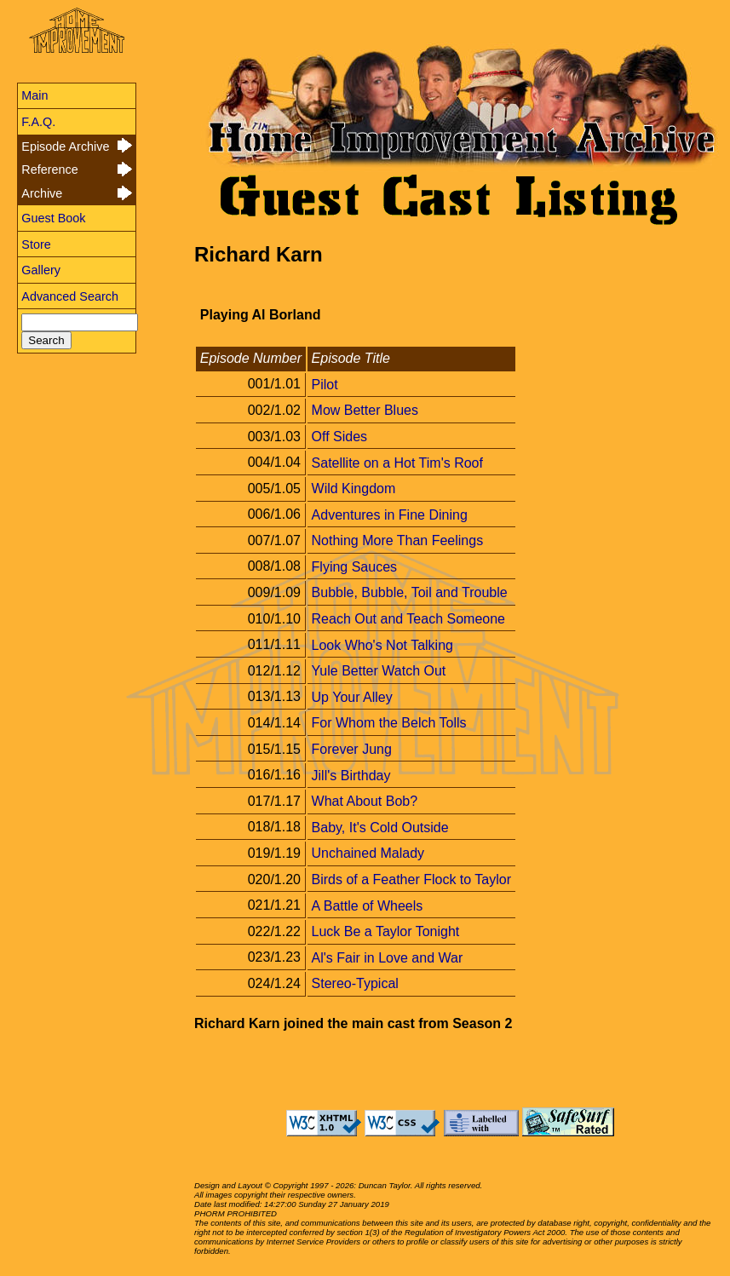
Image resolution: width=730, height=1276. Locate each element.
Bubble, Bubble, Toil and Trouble (410, 592)
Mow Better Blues (365, 410)
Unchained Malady (368, 853)
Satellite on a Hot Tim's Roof (397, 462)
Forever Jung (352, 749)
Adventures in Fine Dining (390, 514)
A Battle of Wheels (367, 905)
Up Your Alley (352, 696)
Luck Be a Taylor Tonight (386, 931)
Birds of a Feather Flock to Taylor (411, 879)
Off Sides (340, 436)
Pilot (325, 383)
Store (35, 244)
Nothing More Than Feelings (398, 540)
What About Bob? (365, 801)
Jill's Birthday (351, 774)
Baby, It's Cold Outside (380, 826)
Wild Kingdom (354, 488)
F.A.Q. (38, 122)
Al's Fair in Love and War (387, 957)
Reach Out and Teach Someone (408, 619)
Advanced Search (69, 296)
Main (34, 95)
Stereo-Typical (355, 983)
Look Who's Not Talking (382, 644)
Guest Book (53, 218)
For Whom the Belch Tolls (389, 723)
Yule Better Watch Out (379, 671)
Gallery (40, 270)
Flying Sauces (355, 566)
